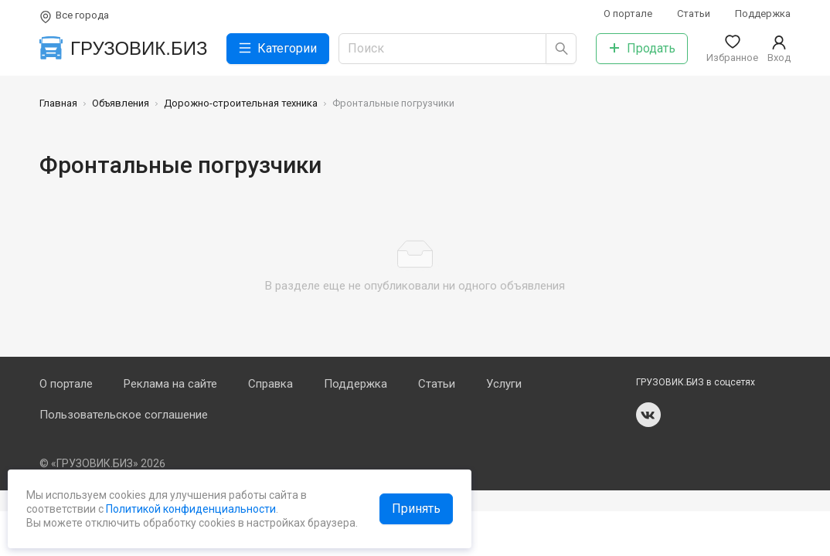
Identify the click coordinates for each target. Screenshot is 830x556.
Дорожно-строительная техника (241, 103)
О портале (628, 13)
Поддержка (763, 13)
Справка (270, 384)
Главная (58, 103)
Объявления (120, 103)
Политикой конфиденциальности (190, 509)
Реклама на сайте (170, 384)
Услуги (504, 384)
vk (648, 414)
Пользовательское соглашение (123, 415)
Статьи (693, 13)
